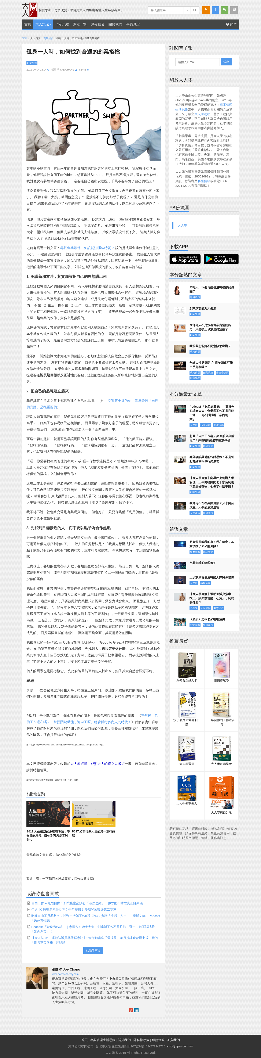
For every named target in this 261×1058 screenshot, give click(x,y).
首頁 (27, 24)
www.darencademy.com (65, 974)
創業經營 (48, 38)
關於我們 (115, 24)
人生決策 (195, 513)
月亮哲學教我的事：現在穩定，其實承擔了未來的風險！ (212, 544)
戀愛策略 (195, 624)
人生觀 (194, 425)
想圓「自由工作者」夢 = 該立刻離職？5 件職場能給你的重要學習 (212, 438)
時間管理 (206, 425)
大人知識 (42, 24)
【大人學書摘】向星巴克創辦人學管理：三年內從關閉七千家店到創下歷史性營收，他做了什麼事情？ (212, 482)
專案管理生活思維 (102, 1040)
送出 (226, 62)
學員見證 (133, 24)
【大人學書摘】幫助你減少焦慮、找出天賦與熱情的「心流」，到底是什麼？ (212, 598)
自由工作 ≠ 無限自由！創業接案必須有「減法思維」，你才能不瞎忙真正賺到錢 (87, 903)
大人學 (182, 225)
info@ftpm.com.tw (179, 1046)
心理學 (194, 608)
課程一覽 (80, 24)
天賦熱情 (206, 608)
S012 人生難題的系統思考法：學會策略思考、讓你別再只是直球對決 (48, 836)
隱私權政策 (141, 1040)
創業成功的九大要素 (203, 308)
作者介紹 (62, 24)
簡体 (231, 24)
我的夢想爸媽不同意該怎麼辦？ (210, 346)
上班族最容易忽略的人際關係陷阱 (212, 577)
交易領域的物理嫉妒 (203, 563)
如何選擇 (195, 297)
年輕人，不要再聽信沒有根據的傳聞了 (212, 289)
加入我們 (173, 1040)
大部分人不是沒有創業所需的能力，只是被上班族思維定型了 (210, 327)
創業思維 (32, 62)
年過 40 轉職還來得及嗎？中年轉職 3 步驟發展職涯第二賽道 (73, 909)
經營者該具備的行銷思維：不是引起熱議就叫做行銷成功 (212, 459)
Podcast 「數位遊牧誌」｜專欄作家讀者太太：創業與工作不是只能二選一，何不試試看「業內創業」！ (212, 413)
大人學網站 (202, 114)
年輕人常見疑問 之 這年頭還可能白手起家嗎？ (211, 365)
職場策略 (208, 446)
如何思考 (208, 624)
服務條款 (158, 1040)
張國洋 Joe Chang (62, 69)
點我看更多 (93, 950)
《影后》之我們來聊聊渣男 (207, 619)
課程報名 (97, 24)
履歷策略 (195, 551)
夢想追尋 (195, 351)
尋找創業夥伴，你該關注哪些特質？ (87, 248)
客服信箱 (204, 181)
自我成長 (195, 377)
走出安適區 (222, 372)
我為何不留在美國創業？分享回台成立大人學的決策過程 (212, 505)
